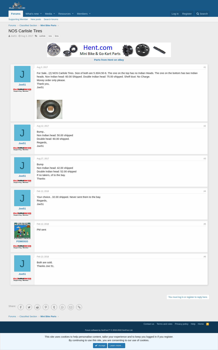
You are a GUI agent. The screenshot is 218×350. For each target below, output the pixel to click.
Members (82, 13)
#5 (205, 224)
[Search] (202, 14)
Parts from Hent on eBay (109, 59)
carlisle (42, 36)
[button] (41, 14)
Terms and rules (164, 324)
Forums (15, 13)
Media (48, 13)
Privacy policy (181, 324)
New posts (36, 19)
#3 (205, 158)
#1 (205, 67)
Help (193, 324)
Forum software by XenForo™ (109, 330)
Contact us (149, 324)
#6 (205, 256)
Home (201, 324)
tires (57, 36)
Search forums (51, 19)
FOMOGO (22, 241)
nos (50, 36)
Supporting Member (18, 19)
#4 (205, 191)
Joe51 (14, 36)
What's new (32, 13)
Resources (64, 13)
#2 (205, 126)
